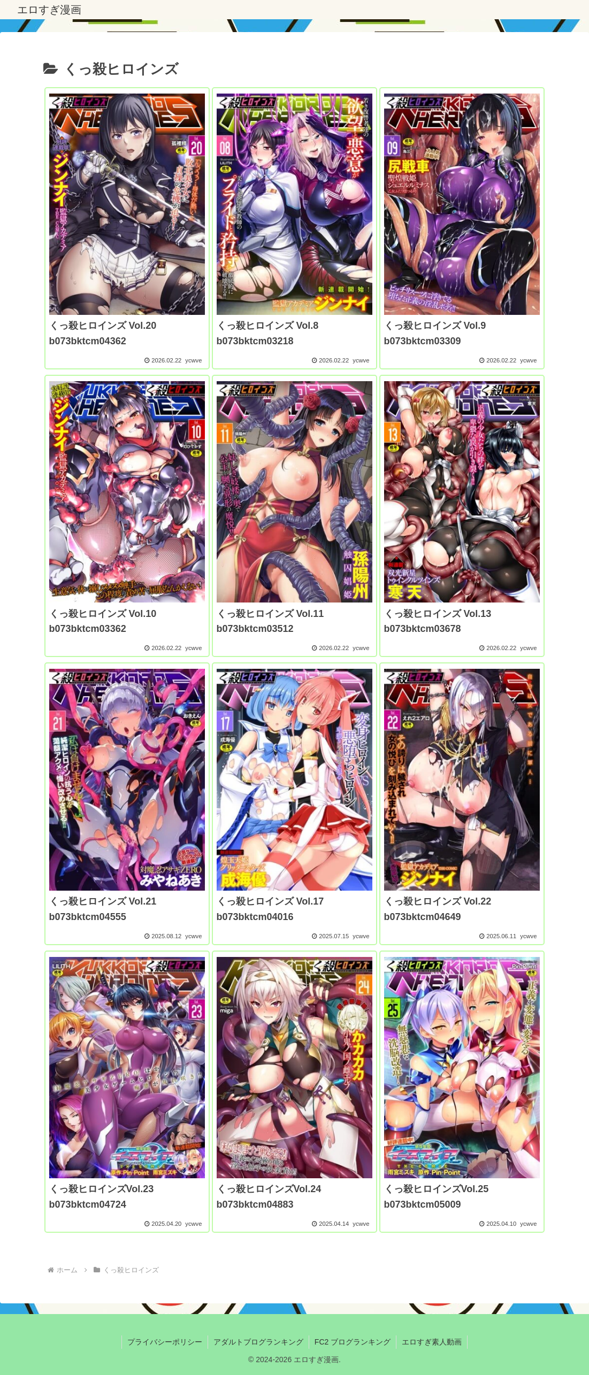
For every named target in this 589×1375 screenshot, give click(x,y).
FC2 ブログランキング (353, 1342)
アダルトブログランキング (258, 1342)
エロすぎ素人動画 (432, 1342)
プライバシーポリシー (164, 1342)
